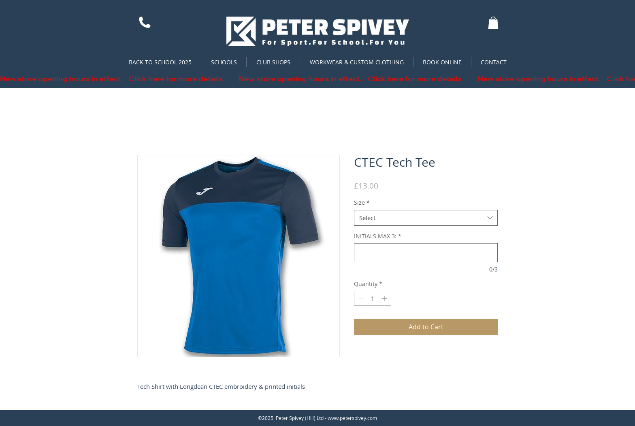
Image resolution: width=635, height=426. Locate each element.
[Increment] (385, 298)
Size (362, 202)
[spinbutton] (372, 298)
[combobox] (426, 218)
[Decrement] (360, 298)
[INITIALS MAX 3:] (425, 253)
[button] (493, 23)
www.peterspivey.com (352, 418)
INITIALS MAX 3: (377, 236)
